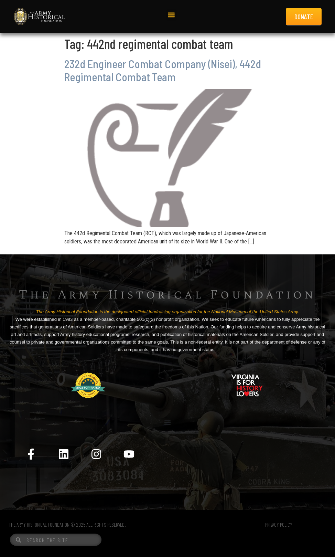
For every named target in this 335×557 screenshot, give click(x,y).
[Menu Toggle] (167, 422)
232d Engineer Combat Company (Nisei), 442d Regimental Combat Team (162, 70)
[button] (171, 15)
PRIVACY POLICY (278, 525)
